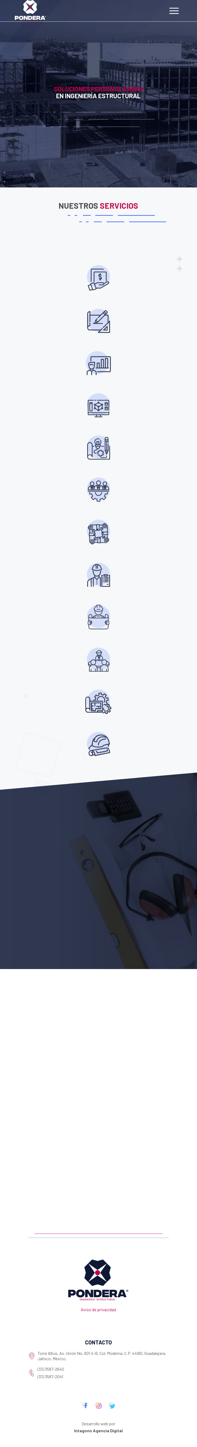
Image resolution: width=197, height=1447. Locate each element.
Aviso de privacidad (98, 1309)
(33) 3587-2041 (50, 1376)
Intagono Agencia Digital (98, 1430)
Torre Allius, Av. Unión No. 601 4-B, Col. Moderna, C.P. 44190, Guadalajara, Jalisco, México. (102, 1356)
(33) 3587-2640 (51, 1368)
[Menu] (174, 10)
